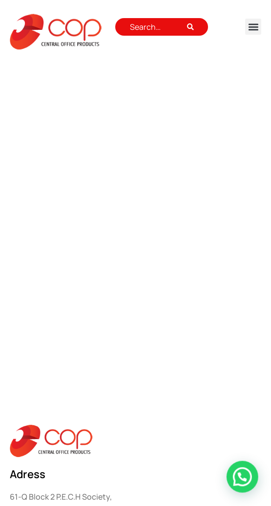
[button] (253, 27)
